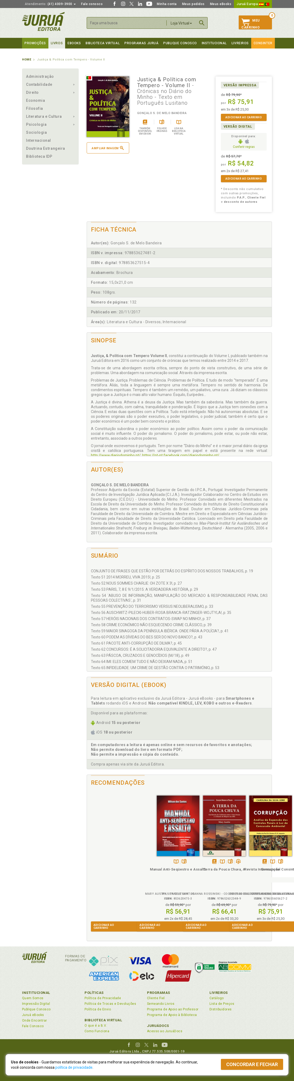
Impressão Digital (36, 1004)
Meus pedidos (193, 4)
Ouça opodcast (170, 856)
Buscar (201, 23)
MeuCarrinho (250, 24)
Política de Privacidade (103, 998)
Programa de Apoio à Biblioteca (172, 1015)
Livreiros (240, 43)
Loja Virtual (181, 23)
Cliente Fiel (156, 998)
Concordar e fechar (252, 1064)
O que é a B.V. (96, 1025)
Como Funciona (97, 1031)
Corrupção (202, 863)
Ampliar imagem (108, 148)
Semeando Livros (160, 1004)
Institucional (214, 43)
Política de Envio (98, 1009)
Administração (40, 76)
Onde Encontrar (34, 1020)
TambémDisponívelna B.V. (108, 856)
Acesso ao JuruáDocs (164, 1031)
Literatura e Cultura (44, 116)
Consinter (263, 43)
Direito (32, 92)
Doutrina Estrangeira (45, 148)
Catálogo (216, 998)
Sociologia (36, 132)
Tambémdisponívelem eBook (146, 856)
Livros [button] (57, 43)
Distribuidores (220, 1009)
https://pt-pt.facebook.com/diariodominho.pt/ (180, 455)
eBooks (74, 43)
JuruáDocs (158, 1026)
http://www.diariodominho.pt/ (116, 455)
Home (26, 59)
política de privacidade (74, 1067)
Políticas (94, 993)
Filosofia (34, 108)
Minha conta (167, 4)
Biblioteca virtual (103, 43)
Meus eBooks (221, 4)
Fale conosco (92, 4)
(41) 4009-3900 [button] (50, 4)
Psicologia (36, 124)
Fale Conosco (33, 1026)
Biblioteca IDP (39, 156)
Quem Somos (33, 998)
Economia (35, 100)
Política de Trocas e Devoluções (110, 1004)
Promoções (35, 43)
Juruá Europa (253, 4)
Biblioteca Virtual (103, 1020)
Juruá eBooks (33, 1015)
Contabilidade (39, 84)
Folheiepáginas (116, 856)
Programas (158, 993)
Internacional (38, 140)
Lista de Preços (221, 1004)
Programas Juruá (141, 43)
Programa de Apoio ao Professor (173, 1009)
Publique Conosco (180, 43)
